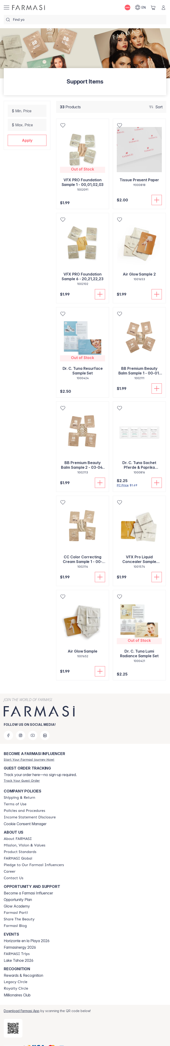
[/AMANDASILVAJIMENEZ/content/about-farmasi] (18, 831)
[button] (27, 140)
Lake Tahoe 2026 (18, 953)
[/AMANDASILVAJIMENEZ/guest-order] (22, 773)
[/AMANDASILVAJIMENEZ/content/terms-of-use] (15, 796)
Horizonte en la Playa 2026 (27, 933)
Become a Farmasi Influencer (28, 885)
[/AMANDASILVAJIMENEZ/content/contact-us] (13, 870)
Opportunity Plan (18, 892)
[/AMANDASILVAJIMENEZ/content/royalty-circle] (16, 981)
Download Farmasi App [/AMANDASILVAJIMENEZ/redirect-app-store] (21, 1003)
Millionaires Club (17, 987)
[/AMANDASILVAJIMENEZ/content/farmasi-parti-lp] (16, 905)
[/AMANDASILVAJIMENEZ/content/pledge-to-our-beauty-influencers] (34, 857)
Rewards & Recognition (23, 968)
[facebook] (8, 728)
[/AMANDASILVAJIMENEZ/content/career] (9, 864)
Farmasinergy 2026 (20, 939)
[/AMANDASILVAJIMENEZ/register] (29, 752)
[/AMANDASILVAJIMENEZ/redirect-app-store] (13, 1020)
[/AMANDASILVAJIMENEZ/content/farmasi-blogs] (15, 918)
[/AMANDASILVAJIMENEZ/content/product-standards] (20, 844)
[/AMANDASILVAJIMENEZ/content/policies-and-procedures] (24, 803)
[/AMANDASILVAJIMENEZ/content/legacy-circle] (15, 974)
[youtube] (32, 728)
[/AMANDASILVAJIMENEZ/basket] (153, 7)
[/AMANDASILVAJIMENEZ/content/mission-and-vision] (24, 837)
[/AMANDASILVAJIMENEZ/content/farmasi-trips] (17, 946)
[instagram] (20, 728)
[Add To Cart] (157, 200)
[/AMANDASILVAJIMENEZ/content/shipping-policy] (19, 790)
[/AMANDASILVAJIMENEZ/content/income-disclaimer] (30, 809)
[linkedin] (45, 728)
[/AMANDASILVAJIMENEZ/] (28, 7)
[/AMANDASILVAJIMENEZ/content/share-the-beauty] (19, 911)
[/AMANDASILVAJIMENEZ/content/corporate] (18, 851)
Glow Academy (17, 898)
